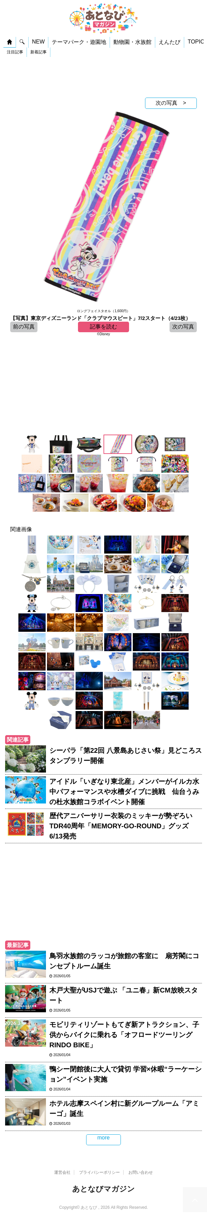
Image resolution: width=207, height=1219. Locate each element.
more (103, 1137)
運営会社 (62, 1172)
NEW (38, 42)
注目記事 (15, 52)
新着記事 (38, 52)
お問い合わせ (140, 1172)
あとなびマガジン (103, 1189)
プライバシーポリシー (99, 1172)
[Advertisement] (103, 77)
